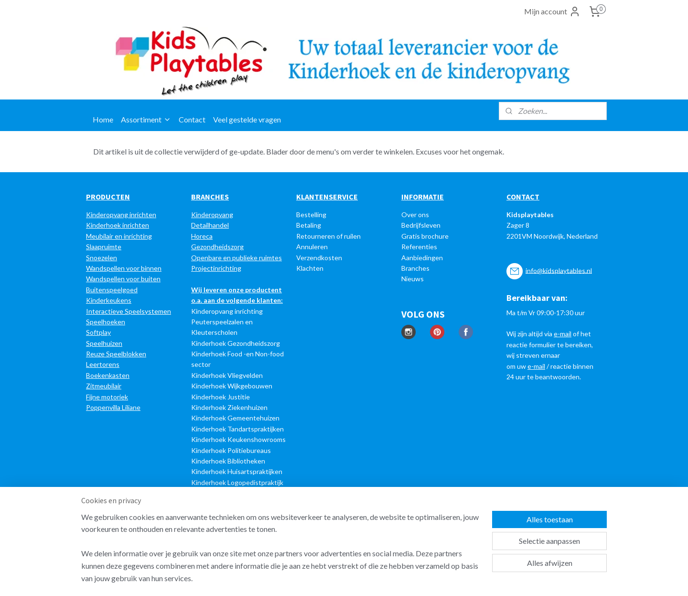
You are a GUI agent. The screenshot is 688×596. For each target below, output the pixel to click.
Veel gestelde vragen (247, 119)
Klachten (309, 268)
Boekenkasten (107, 375)
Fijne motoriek (107, 397)
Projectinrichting (216, 268)
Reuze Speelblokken (116, 354)
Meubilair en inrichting (119, 236)
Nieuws (412, 279)
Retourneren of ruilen (328, 236)
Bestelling (311, 214)
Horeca (202, 236)
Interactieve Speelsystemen (128, 311)
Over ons (415, 214)
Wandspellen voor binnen (123, 268)
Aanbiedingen (422, 258)
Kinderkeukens (108, 300)
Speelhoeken (105, 322)
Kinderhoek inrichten (117, 225)
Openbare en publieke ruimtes (236, 258)
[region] (281, 553)
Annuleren (312, 247)
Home (103, 119)
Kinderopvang (212, 214)
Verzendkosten (319, 258)
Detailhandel (210, 225)
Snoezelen (101, 258)
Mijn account (552, 11)
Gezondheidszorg (217, 247)
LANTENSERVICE (329, 196)
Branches (415, 268)
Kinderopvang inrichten (121, 214)
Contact (192, 119)
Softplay (98, 332)
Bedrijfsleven (421, 225)
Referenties (419, 247)
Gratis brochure (425, 236)
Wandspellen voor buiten (123, 279)
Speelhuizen (104, 343)
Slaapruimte (103, 247)
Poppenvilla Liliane (113, 407)
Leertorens (102, 364)
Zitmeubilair (103, 386)
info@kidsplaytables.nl (559, 270)
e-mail (562, 334)
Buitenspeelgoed (112, 290)
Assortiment (146, 119)
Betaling (308, 225)
